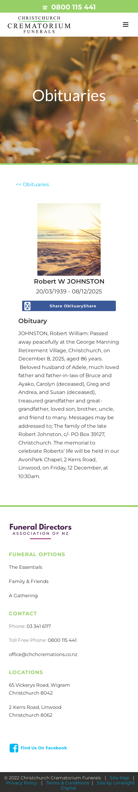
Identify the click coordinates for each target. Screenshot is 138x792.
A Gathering (23, 595)
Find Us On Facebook (44, 747)
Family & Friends (28, 581)
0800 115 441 (73, 7)
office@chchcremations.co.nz (43, 654)
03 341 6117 (39, 626)
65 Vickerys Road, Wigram (39, 685)
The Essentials (25, 567)
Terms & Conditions (68, 783)
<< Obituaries (32, 184)
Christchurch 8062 (31, 715)
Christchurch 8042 (31, 693)
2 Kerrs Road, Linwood (35, 707)
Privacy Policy (22, 783)
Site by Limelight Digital (98, 785)
